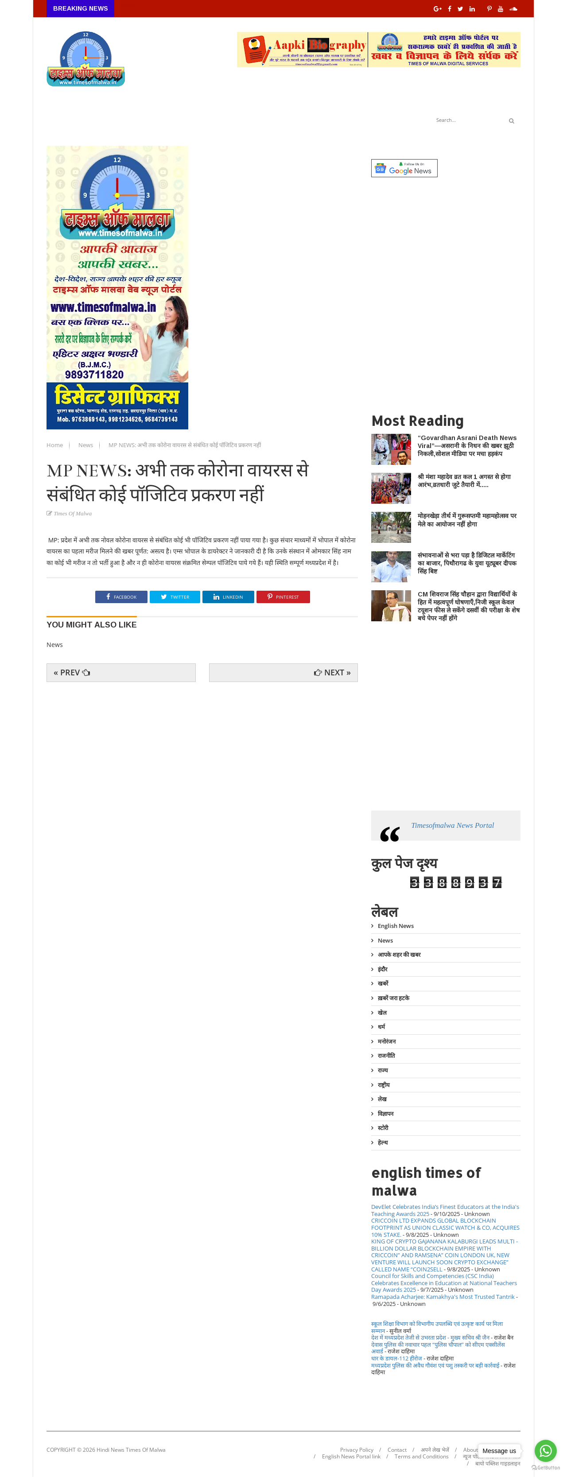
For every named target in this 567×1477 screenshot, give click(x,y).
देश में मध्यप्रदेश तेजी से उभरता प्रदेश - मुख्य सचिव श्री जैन (430, 1337)
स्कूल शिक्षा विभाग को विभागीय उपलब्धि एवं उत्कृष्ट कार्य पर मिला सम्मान (437, 1327)
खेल (382, 1013)
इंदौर (382, 969)
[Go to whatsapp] (546, 1451)
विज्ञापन (385, 1114)
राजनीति (386, 1056)
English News (396, 926)
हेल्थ (383, 1142)
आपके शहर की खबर (399, 955)
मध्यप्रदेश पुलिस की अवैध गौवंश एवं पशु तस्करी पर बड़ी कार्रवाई (435, 1365)
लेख (382, 1099)
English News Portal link (351, 1457)
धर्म (381, 1027)
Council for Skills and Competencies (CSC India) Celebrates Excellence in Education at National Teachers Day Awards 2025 (444, 1283)
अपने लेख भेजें (435, 1450)
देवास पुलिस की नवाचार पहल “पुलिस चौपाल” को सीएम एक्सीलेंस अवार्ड (438, 1348)
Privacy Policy (356, 1450)
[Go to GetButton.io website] (546, 1468)
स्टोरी (383, 1128)
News (86, 445)
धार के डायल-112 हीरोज (396, 1358)
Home (55, 445)
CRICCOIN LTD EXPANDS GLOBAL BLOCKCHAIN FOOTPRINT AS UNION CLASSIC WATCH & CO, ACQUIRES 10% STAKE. (445, 1227)
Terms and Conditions (422, 1457)
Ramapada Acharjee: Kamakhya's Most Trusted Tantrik (443, 1297)
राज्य (383, 1070)
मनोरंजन (387, 1041)
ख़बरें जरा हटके (393, 998)
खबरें (383, 983)
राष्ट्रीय (384, 1085)
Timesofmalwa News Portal (452, 825)
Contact (397, 1450)
